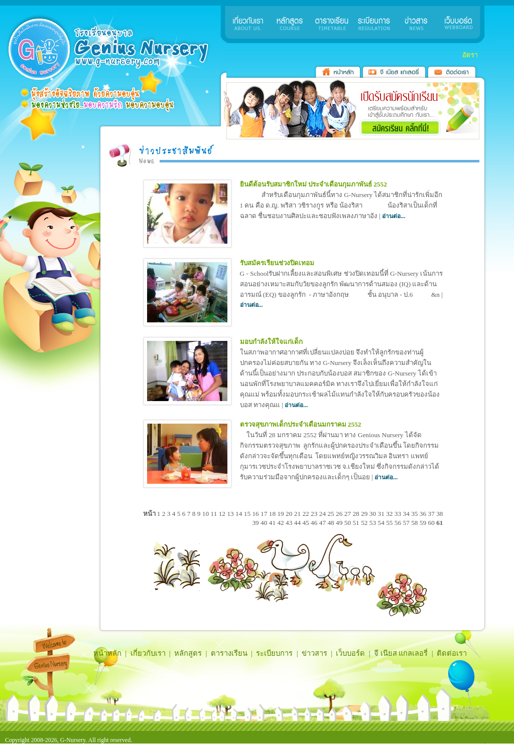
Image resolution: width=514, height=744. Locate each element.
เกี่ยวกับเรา (148, 653)
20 (290, 513)
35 (415, 513)
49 (340, 522)
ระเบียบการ (274, 653)
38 (439, 513)
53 (373, 522)
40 (265, 522)
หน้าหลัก (107, 653)
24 (323, 513)
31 (381, 513)
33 (399, 513)
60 (432, 522)
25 (331, 513)
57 (407, 522)
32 (390, 513)
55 (390, 522)
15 (248, 513)
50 (348, 522)
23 (315, 513)
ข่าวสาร (314, 653)
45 (306, 522)
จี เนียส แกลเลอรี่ (401, 653)
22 (306, 513)
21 (298, 513)
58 (415, 522)
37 (432, 513)
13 (231, 513)
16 (256, 513)
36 (424, 513)
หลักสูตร (188, 653)
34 (407, 513)
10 (206, 513)
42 (281, 522)
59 (424, 522)
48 (331, 522)
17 (265, 513)
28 (356, 513)
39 (256, 522)
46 (315, 522)
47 (323, 522)
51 (356, 522)
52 (365, 522)
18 (273, 513)
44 (298, 522)
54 (381, 522)
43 (290, 522)
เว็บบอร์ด (350, 653)
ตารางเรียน (229, 653)
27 (348, 513)
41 (273, 522)
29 (365, 513)
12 (223, 513)
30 (373, 513)
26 (340, 513)
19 (281, 513)
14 (239, 513)
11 (215, 513)
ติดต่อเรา (452, 653)
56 (399, 522)
